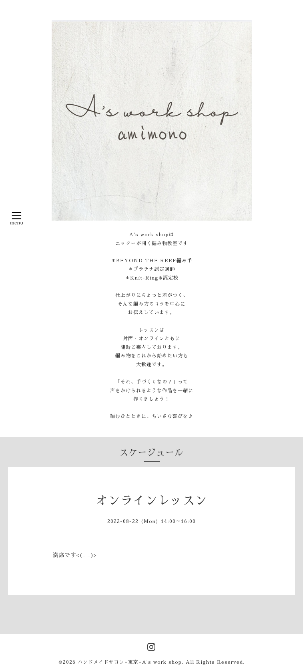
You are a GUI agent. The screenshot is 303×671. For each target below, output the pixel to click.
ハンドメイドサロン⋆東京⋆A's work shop (130, 662)
